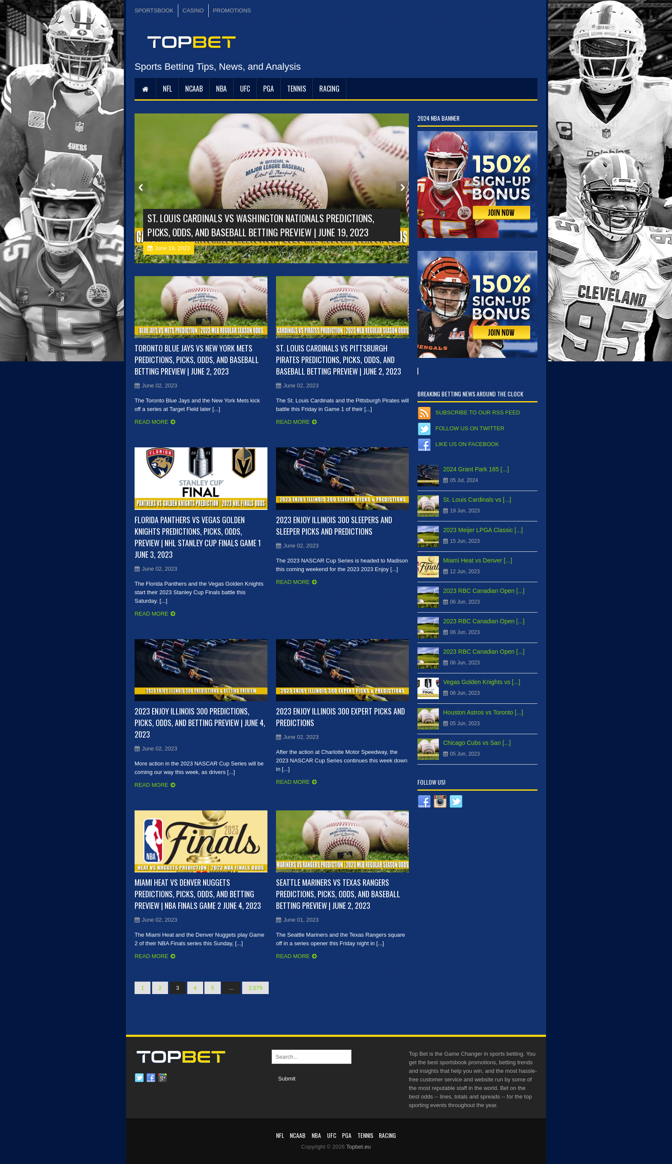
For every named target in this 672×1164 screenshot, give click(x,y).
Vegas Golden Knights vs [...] (481, 682)
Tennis (296, 88)
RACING (329, 88)
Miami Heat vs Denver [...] (477, 560)
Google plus (162, 1078)
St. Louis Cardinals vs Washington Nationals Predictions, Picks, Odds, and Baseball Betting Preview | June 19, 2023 (260, 225)
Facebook (151, 1078)
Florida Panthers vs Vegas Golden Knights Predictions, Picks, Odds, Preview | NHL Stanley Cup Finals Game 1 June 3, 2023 (198, 537)
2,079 (256, 988)
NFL (167, 88)
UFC (245, 88)
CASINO (193, 10)
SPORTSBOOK (154, 10)
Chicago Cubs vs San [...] (477, 742)
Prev (141, 187)
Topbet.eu (358, 1146)
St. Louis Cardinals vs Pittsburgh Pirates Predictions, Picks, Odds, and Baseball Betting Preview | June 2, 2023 (338, 359)
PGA (268, 88)
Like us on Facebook (467, 444)
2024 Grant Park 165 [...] (476, 469)
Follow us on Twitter (469, 428)
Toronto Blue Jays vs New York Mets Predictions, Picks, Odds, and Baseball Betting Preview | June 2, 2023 (197, 359)
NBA (221, 88)
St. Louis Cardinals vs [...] (477, 499)
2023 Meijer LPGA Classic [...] (483, 530)
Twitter (139, 1078)
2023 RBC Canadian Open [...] (484, 590)
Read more (151, 422)
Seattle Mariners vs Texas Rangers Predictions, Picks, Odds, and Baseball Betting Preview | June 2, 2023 (338, 894)
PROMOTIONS (232, 10)
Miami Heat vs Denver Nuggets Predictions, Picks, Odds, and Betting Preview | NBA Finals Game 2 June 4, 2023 (198, 894)
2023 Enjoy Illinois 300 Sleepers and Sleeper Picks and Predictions (334, 525)
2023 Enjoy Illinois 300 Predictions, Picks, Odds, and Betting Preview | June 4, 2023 (200, 723)
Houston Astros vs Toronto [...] (483, 712)
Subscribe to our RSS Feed (477, 412)
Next (402, 187)
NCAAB (194, 88)
